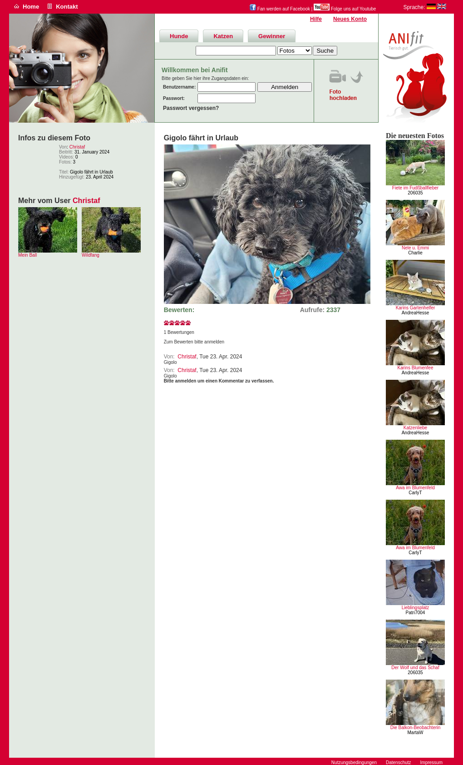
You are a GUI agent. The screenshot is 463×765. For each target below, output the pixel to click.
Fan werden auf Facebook (280, 8)
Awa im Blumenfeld (415, 487)
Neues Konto (350, 19)
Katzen (223, 36)
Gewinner (271, 36)
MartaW (416, 732)
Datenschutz (398, 762)
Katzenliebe (415, 427)
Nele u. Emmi (415, 247)
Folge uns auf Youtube (345, 8)
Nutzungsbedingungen (354, 762)
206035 (415, 192)
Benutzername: (179, 86)
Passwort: (174, 98)
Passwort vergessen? (191, 108)
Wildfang (90, 255)
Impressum (431, 762)
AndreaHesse (415, 312)
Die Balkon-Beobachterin (415, 727)
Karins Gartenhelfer (415, 307)
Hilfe (316, 19)
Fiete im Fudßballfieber (415, 187)
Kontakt (67, 6)
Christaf (77, 146)
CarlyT (415, 492)
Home (31, 6)
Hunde (179, 36)
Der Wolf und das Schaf (415, 667)
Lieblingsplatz (415, 607)
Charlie (415, 252)
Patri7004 (415, 612)
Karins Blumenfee (415, 367)
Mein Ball (27, 255)
